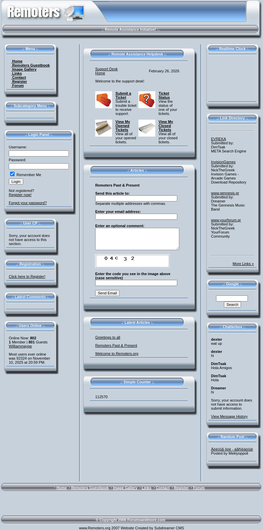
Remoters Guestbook (30, 65)
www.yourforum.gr (226, 220)
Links (16, 73)
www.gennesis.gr (225, 193)
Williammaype (20, 346)
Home (17, 61)
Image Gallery (23, 69)
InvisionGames (223, 162)
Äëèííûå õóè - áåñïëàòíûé (232, 449)
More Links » (243, 264)
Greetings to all (107, 337)
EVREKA (218, 139)
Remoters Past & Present (116, 345)
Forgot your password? (28, 203)
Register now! (20, 195)
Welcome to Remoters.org (116, 354)
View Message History (229, 416)
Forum (17, 85)
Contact (18, 77)
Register (19, 81)
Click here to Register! (27, 276)
